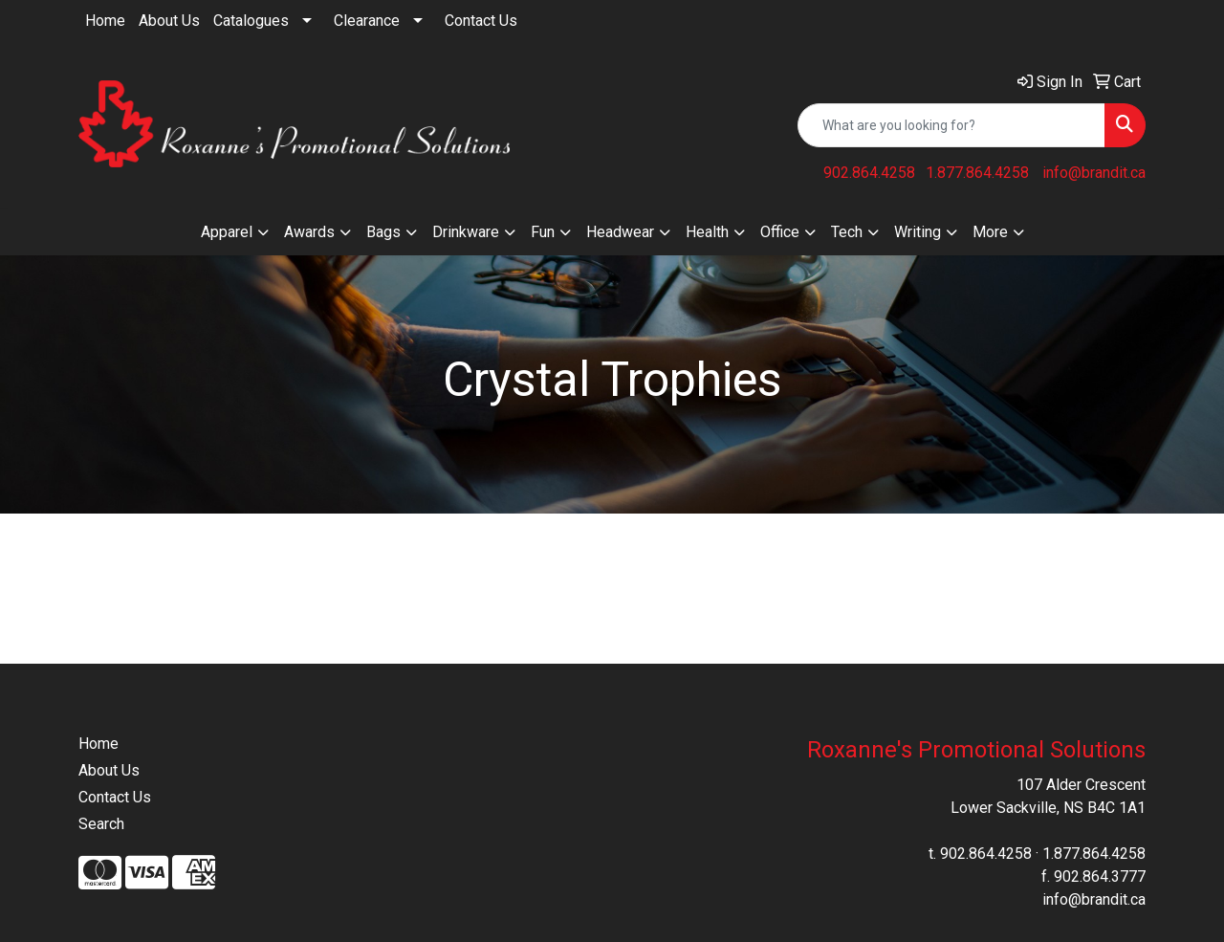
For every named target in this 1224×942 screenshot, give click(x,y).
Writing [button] (917, 232)
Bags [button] (383, 232)
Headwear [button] (620, 232)
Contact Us (481, 20)
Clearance (367, 20)
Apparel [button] (226, 232)
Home (105, 20)
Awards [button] (309, 232)
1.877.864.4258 (977, 173)
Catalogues (251, 20)
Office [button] (779, 232)
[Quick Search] (951, 125)
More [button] (990, 232)
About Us (169, 20)
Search (101, 824)
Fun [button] (543, 232)
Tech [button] (847, 232)
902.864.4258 (869, 173)
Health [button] (707, 232)
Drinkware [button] (465, 232)
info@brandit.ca (1094, 173)
